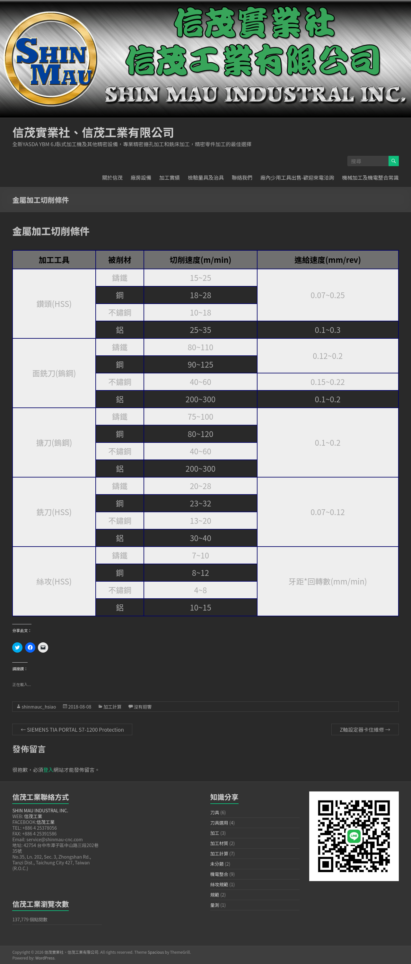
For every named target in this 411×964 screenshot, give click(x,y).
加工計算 (112, 706)
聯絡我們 (242, 177)
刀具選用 (219, 822)
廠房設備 (141, 177)
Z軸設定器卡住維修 (365, 729)
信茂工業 (33, 816)
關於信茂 (112, 177)
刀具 (214, 812)
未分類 (217, 864)
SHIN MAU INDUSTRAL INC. (40, 810)
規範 (214, 894)
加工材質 (219, 843)
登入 (48, 769)
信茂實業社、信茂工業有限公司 (93, 131)
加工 (214, 833)
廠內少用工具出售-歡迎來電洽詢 (297, 177)
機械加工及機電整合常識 (370, 177)
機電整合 (219, 874)
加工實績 (169, 177)
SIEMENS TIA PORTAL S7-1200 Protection (72, 729)
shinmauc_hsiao (39, 706)
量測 (214, 905)
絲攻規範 (219, 884)
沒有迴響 (143, 706)
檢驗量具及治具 (206, 177)
